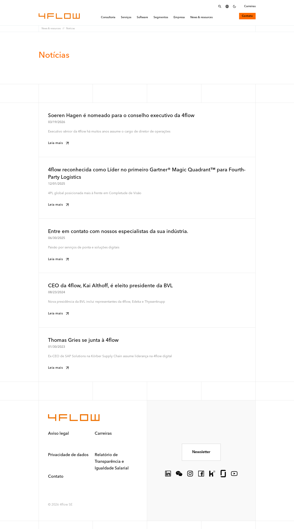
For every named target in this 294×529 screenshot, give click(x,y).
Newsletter (201, 452)
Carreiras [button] (103, 433)
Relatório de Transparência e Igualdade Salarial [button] (112, 461)
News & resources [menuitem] (201, 18)
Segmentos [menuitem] (161, 18)
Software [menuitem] (142, 18)
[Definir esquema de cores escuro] (234, 6)
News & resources (51, 28)
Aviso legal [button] (58, 433)
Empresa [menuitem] (179, 18)
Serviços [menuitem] (126, 18)
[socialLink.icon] (168, 473)
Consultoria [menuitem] (108, 18)
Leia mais (59, 143)
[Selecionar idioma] (227, 6)
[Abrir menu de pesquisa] (219, 6)
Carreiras (250, 6)
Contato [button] (55, 476)
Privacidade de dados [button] (68, 455)
